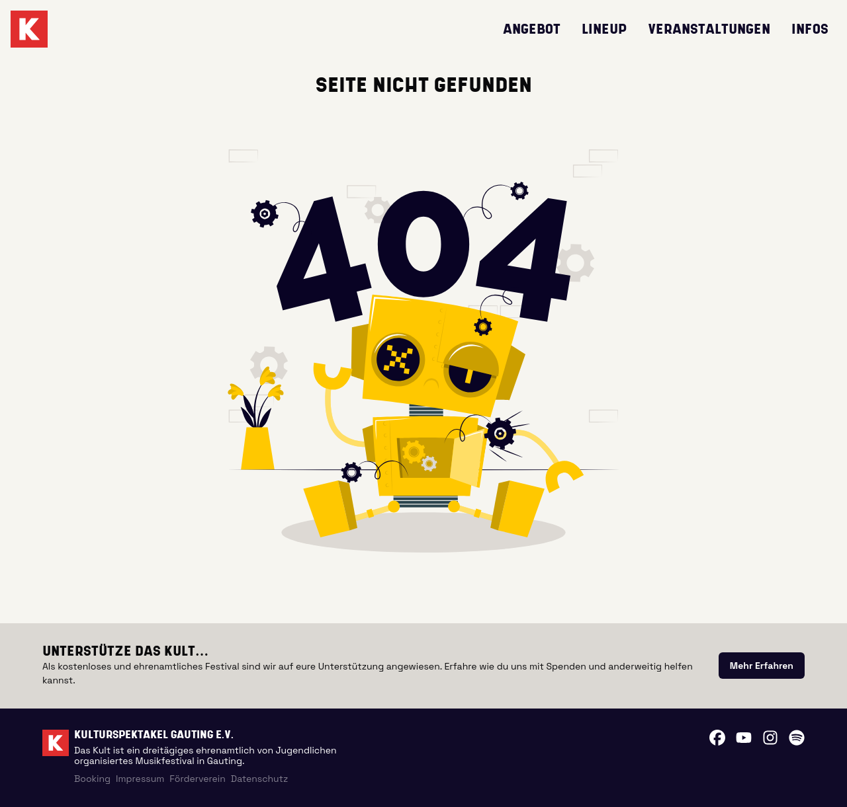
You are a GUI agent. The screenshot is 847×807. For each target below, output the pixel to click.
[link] (762, 665)
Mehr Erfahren (761, 666)
